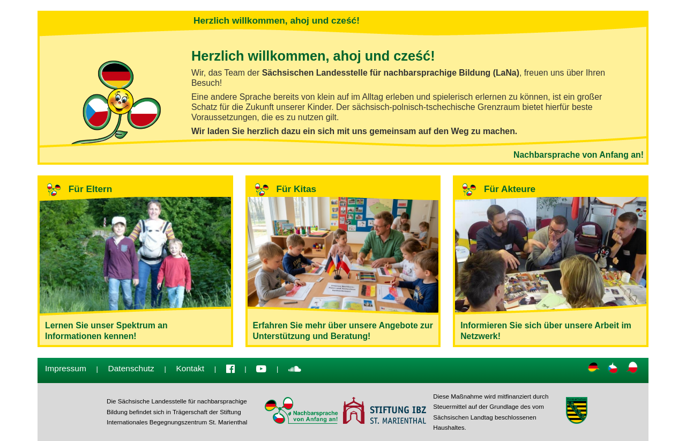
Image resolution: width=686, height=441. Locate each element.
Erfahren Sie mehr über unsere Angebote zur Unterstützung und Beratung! (343, 261)
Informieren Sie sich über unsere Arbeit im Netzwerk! (550, 261)
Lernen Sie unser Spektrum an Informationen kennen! (135, 261)
